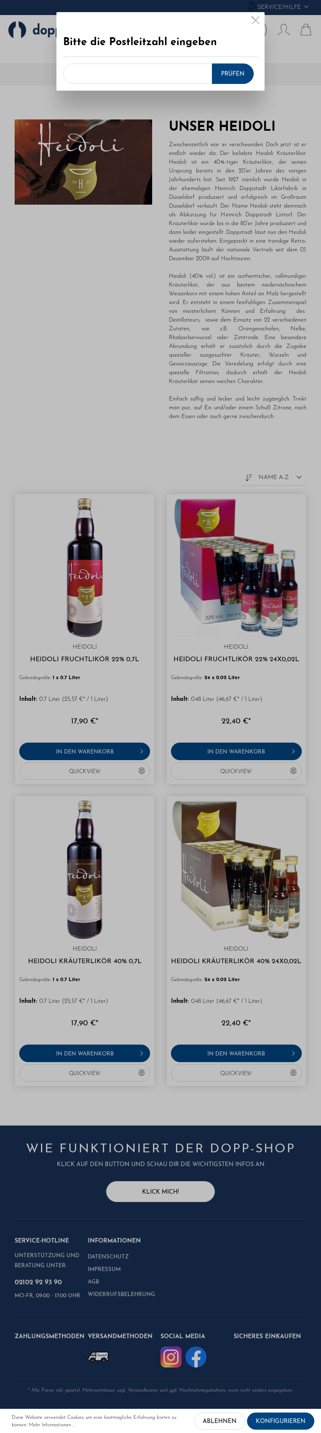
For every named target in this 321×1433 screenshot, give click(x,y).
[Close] (256, 18)
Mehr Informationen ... (52, 1425)
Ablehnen (220, 1421)
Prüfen (233, 69)
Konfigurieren (281, 1421)
